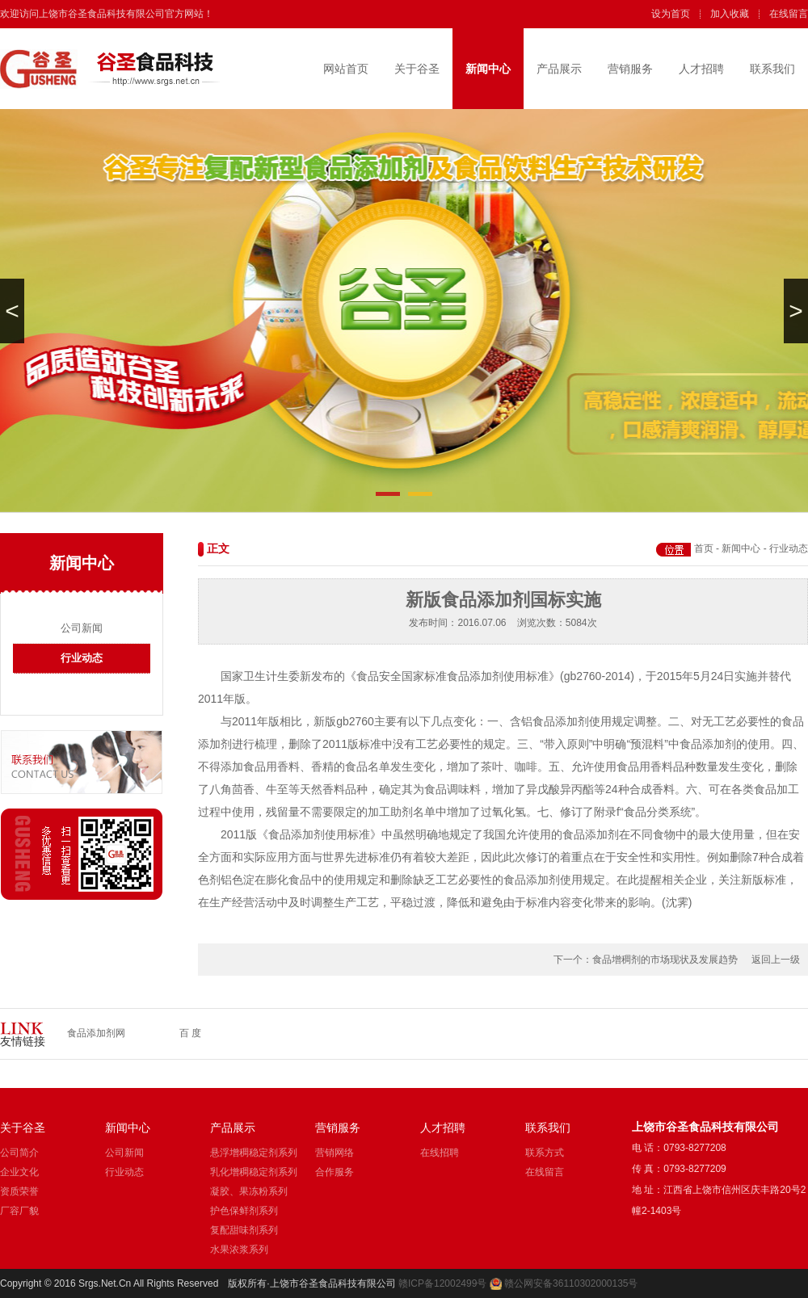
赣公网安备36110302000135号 (571, 1283)
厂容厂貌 (19, 1210)
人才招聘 (701, 68)
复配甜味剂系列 (244, 1230)
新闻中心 (488, 68)
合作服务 (334, 1172)
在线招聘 (439, 1152)
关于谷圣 (417, 68)
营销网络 (334, 1152)
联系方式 (544, 1152)
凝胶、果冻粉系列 (249, 1191)
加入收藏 (729, 13)
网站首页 (345, 68)
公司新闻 (82, 628)
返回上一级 (775, 959)
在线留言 (788, 13)
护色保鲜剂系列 (244, 1210)
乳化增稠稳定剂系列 (253, 1172)
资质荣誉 (19, 1191)
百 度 (190, 1033)
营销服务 (630, 68)
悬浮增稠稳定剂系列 (253, 1152)
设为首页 (670, 13)
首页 (703, 548)
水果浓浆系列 (239, 1249)
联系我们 (772, 68)
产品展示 (559, 68)
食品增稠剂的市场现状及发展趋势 (665, 959)
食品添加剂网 (96, 1033)
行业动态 (82, 658)
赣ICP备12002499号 (442, 1283)
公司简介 (19, 1152)
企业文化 (19, 1172)
